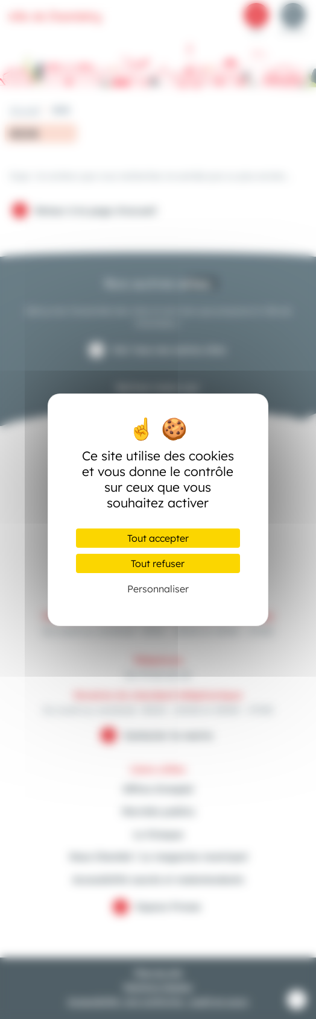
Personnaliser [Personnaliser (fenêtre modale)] (158, 589)
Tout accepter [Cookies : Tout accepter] (158, 538)
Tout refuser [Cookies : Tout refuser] (158, 563)
